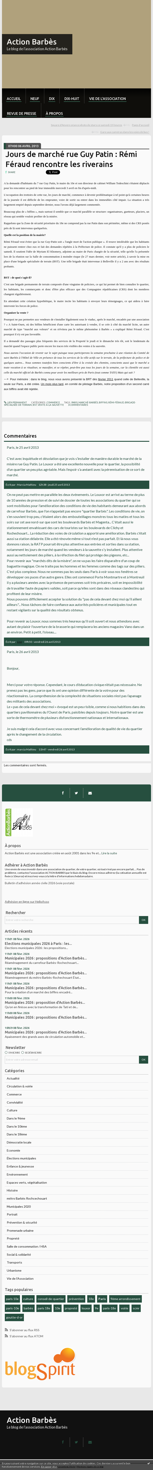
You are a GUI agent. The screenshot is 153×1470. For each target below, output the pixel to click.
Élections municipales (21, 1158)
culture (28, 1299)
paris (74, 402)
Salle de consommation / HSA (27, 1246)
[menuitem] (14, 95)
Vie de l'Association (20, 1278)
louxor (86, 1308)
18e (91, 1299)
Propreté (13, 1238)
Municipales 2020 (19, 1206)
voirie (124, 1308)
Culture (12, 1110)
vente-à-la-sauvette (51, 405)
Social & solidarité (19, 1254)
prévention (76, 1299)
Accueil (14, 99)
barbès (28, 1308)
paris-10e (12, 1308)
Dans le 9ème (16, 1118)
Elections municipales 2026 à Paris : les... (38, 944)
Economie (13, 1150)
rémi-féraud (116, 402)
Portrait (12, 1214)
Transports (14, 1262)
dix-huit (71, 99)
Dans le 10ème (17, 1126)
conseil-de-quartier (51, 1299)
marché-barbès (88, 402)
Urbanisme (14, 1270)
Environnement (17, 1174)
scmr (136, 1308)
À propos (54, 113)
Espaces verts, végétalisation (27, 1182)
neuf (34, 99)
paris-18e (109, 1308)
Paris (102, 1299)
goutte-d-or (14, 1317)
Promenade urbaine (20, 1230)
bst (35, 405)
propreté (71, 1308)
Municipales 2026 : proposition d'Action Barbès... (45, 1002)
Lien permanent (15, 402)
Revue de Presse (21, 113)
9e (96, 1308)
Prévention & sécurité (22, 1222)
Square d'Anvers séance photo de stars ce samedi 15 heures (86, 125)
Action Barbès (32, 41)
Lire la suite (109, 853)
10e (57, 1308)
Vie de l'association (107, 99)
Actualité (13, 1078)
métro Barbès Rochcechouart (27, 1198)
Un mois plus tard (52, 384)
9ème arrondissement (125, 1299)
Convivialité (15, 1102)
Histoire (12, 1190)
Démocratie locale (19, 1142)
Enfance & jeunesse (20, 1166)
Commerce (14, 1094)
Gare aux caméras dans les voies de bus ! (124, 132)
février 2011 (105, 379)
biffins (103, 402)
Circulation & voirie (20, 1086)
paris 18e (44, 1308)
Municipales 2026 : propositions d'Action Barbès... (46, 958)
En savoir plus (49, 1466)
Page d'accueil (140, 125)
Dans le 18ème (17, 1134)
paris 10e (12, 1299)
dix (52, 99)
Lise (19, 641)
